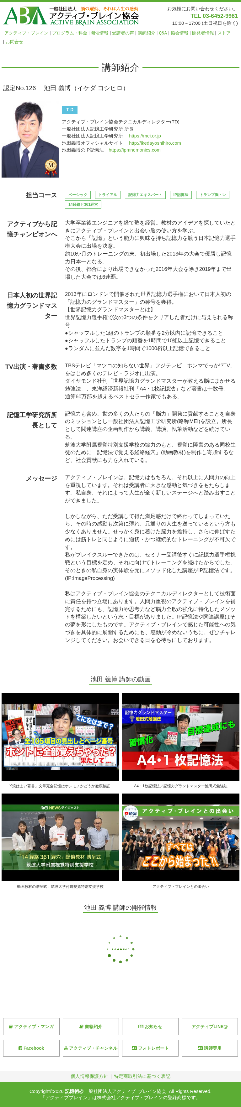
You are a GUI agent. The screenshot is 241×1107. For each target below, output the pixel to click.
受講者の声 (123, 33)
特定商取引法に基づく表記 (142, 1076)
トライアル (107, 195)
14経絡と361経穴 (83, 204)
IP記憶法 (181, 195)
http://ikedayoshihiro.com (155, 143)
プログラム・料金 (69, 33)
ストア (224, 33)
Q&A (163, 33)
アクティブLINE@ (209, 1026)
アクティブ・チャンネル (90, 1048)
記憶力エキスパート (145, 195)
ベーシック (77, 195)
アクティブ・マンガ (31, 1026)
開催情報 (99, 33)
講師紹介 (146, 33)
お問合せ (14, 42)
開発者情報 (203, 33)
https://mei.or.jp (145, 135)
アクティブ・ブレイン (26, 33)
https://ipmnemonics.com (135, 150)
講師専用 (210, 1048)
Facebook (31, 1048)
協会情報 (179, 33)
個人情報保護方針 (89, 1076)
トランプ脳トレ (213, 195)
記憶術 (72, 1091)
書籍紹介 (90, 1026)
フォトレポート (150, 1048)
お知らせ (150, 1026)
